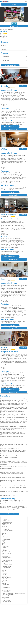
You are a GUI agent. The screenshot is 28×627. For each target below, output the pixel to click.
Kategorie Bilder (14, 129)
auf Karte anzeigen (9, 514)
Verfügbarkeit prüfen (10, 65)
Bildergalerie (14, 26)
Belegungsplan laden (10, 126)
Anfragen (23, 86)
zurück (14, 4)
